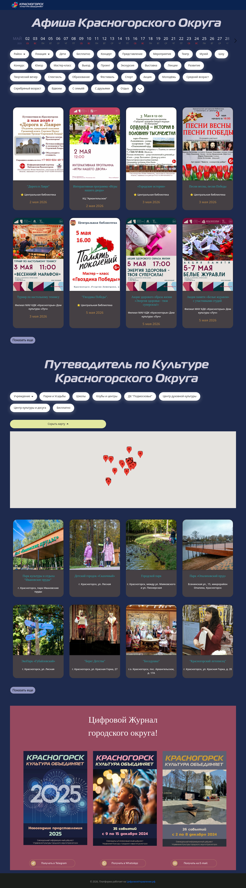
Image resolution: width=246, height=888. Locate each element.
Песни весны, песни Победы (207, 186)
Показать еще (22, 340)
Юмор (39, 65)
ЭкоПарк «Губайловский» (38, 661)
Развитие (194, 65)
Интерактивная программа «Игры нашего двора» (95, 188)
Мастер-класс (62, 65)
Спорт (129, 77)
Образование (81, 77)
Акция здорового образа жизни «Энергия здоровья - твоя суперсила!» (151, 300)
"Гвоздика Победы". (95, 297)
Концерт (106, 54)
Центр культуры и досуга (30, 407)
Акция (148, 77)
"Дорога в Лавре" (38, 186)
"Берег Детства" (94, 661)
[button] (130, 467)
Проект (105, 65)
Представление (132, 54)
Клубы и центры (106, 396)
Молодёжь (169, 77)
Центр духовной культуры (179, 396)
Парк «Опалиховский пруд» (208, 576)
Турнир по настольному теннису (38, 297)
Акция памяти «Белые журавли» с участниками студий (208, 298)
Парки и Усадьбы (54, 396)
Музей (204, 54)
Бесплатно (83, 54)
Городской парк (151, 576)
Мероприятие (162, 54)
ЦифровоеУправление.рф (141, 881)
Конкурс (19, 65)
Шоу (221, 54)
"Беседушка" (151, 661)
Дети (63, 54)
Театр (185, 54)
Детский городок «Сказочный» (95, 576)
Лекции (173, 65)
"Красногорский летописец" (207, 661)
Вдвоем (57, 88)
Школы (81, 396)
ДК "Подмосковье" (140, 396)
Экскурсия (127, 65)
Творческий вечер (25, 77)
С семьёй (78, 88)
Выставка (151, 65)
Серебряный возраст (27, 88)
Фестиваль (107, 77)
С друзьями (102, 88)
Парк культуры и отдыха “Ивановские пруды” (39, 577)
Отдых (125, 88)
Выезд (86, 65)
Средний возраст (198, 77)
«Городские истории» (151, 186)
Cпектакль (55, 77)
